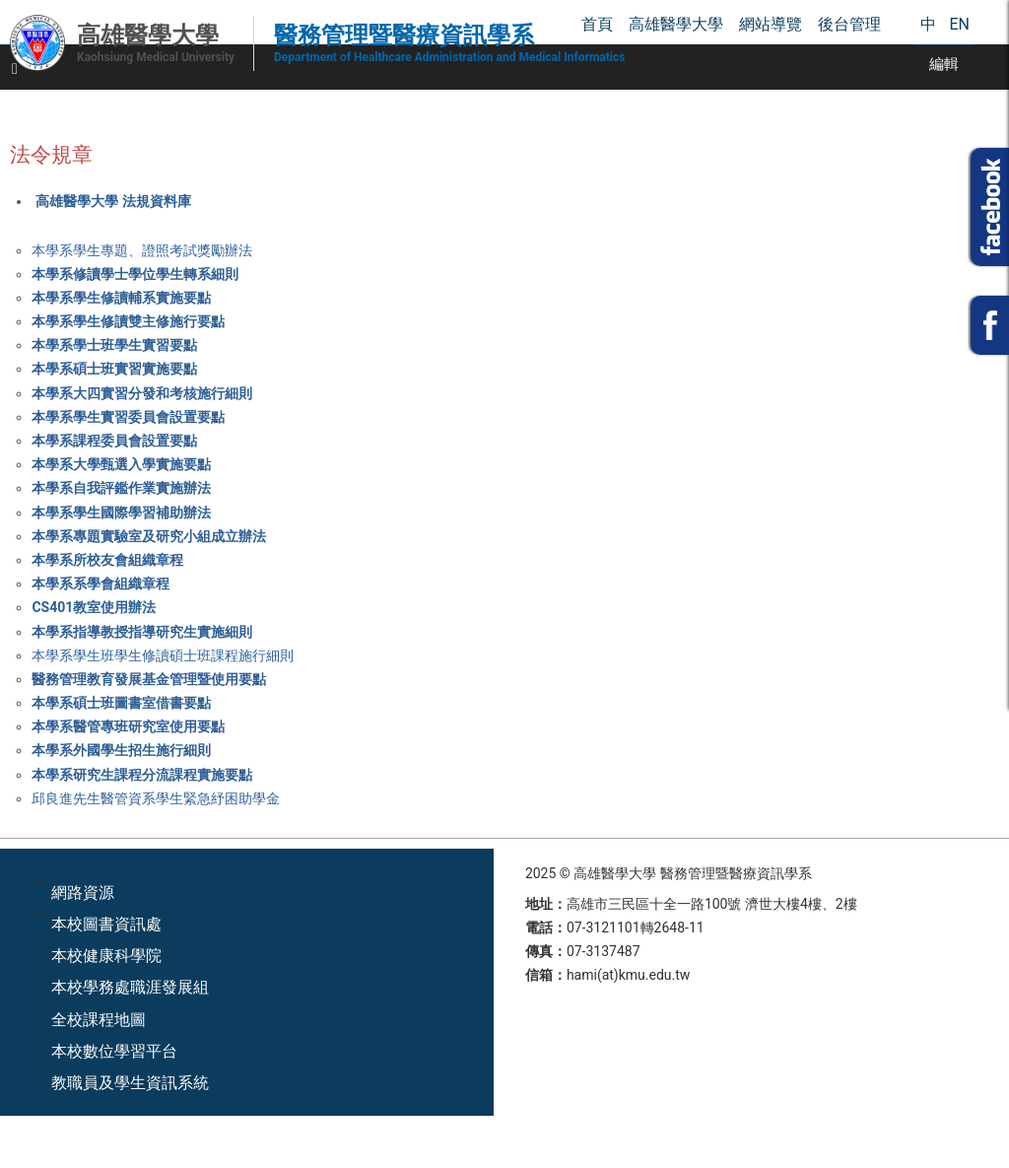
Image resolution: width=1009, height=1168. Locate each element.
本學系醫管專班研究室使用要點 (128, 726)
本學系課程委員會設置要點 (114, 440)
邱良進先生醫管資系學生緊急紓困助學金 (156, 798)
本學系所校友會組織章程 (107, 560)
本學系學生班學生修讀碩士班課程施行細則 (163, 655)
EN (959, 24)
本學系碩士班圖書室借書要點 (121, 703)
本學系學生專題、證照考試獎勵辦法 (142, 250)
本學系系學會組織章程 (100, 583)
